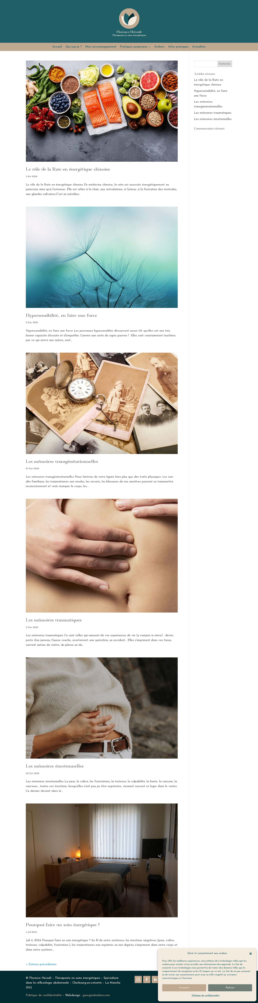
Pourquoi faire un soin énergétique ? (63, 925)
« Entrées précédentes (41, 964)
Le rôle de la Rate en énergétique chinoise (68, 169)
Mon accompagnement (100, 47)
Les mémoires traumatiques (54, 620)
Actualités (199, 47)
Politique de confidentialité (205, 995)
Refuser (230, 988)
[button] (250, 953)
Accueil (57, 47)
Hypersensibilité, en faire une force (61, 315)
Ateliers (159, 47)
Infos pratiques (178, 47)
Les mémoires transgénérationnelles (62, 462)
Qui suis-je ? (73, 47)
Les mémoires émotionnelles (55, 766)
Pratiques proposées (133, 47)
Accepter (184, 988)
